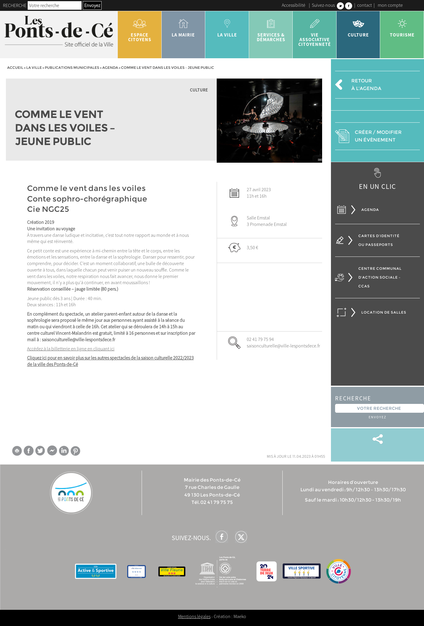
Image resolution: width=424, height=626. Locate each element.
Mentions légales (194, 616)
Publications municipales (72, 67)
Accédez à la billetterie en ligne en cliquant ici (71, 349)
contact (364, 5)
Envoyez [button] (92, 5)
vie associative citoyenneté (315, 30)
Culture (358, 26)
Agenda (110, 67)
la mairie (184, 26)
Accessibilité (293, 5)
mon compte (390, 5)
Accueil (15, 67)
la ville (227, 26)
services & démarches (271, 28)
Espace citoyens (140, 28)
